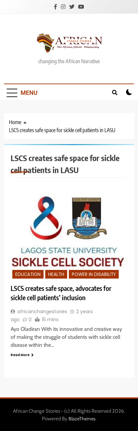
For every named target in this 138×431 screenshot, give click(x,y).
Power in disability (94, 274)
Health (56, 274)
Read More (22, 354)
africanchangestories (42, 311)
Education (28, 274)
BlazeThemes (82, 419)
